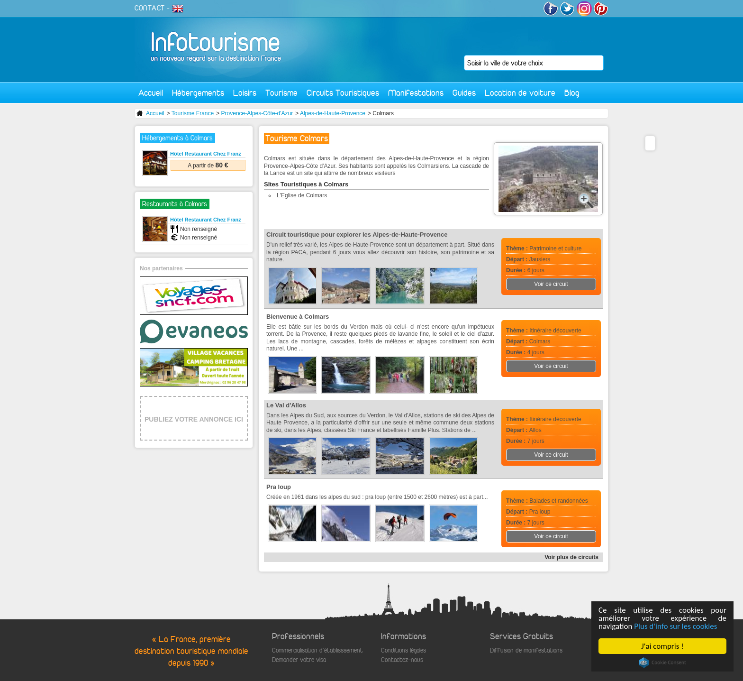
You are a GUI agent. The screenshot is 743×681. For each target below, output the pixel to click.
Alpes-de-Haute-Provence (332, 113)
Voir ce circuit (551, 284)
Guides (464, 93)
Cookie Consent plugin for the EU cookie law (662, 662)
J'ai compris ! (662, 646)
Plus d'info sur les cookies (675, 626)
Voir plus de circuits (571, 557)
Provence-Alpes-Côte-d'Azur (257, 113)
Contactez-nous (402, 660)
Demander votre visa (299, 660)
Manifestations (416, 93)
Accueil (150, 93)
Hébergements (198, 93)
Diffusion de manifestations (526, 650)
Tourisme (281, 93)
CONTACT (150, 8)
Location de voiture (520, 93)
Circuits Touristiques (343, 93)
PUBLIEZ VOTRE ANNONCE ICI (194, 419)
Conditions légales (403, 650)
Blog (572, 93)
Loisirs (244, 93)
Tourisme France (193, 113)
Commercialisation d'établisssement (317, 650)
